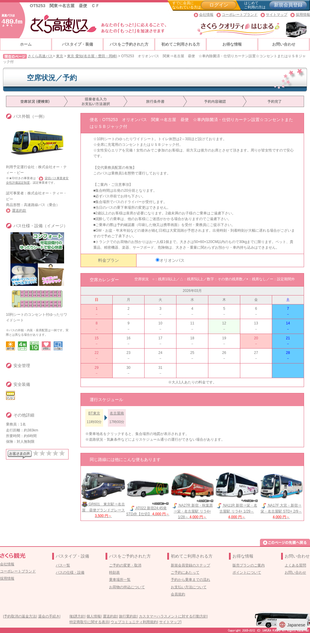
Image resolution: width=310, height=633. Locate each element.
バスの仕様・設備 (70, 572)
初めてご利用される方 (180, 44)
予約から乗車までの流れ (190, 580)
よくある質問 (295, 565)
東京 (59, 56)
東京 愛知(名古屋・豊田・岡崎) (92, 56)
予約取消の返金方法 (20, 616)
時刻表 (114, 572)
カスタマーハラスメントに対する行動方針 (173, 616)
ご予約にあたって (185, 572)
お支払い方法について (189, 587)
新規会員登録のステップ (190, 565)
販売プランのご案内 (248, 565)
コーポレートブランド (240, 15)
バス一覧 (63, 565)
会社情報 (206, 15)
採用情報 (303, 15)
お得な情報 (232, 44)
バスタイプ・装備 (77, 44)
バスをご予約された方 (129, 44)
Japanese (292, 624)
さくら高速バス (40, 56)
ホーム (26, 44)
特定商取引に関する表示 (89, 622)
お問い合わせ (283, 44)
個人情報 (93, 616)
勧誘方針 (77, 616)
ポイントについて (246, 572)
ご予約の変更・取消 (125, 565)
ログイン (218, 4)
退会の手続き (49, 616)
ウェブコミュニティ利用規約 (134, 622)
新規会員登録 (288, 4)
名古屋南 (117, 413)
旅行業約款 (128, 616)
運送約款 (19, 210)
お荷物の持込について (127, 587)
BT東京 (94, 413)
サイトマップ (276, 15)
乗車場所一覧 (120, 580)
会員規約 (178, 594)
